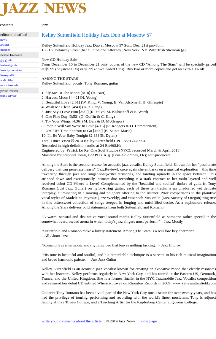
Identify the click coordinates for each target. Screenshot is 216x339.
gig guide (6, 60)
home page (148, 321)
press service (8, 95)
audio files (7, 80)
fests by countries (11, 70)
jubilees (5, 49)
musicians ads (9, 85)
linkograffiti (7, 75)
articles (4, 44)
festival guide (9, 65)
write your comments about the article (71, 321)
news (3, 39)
